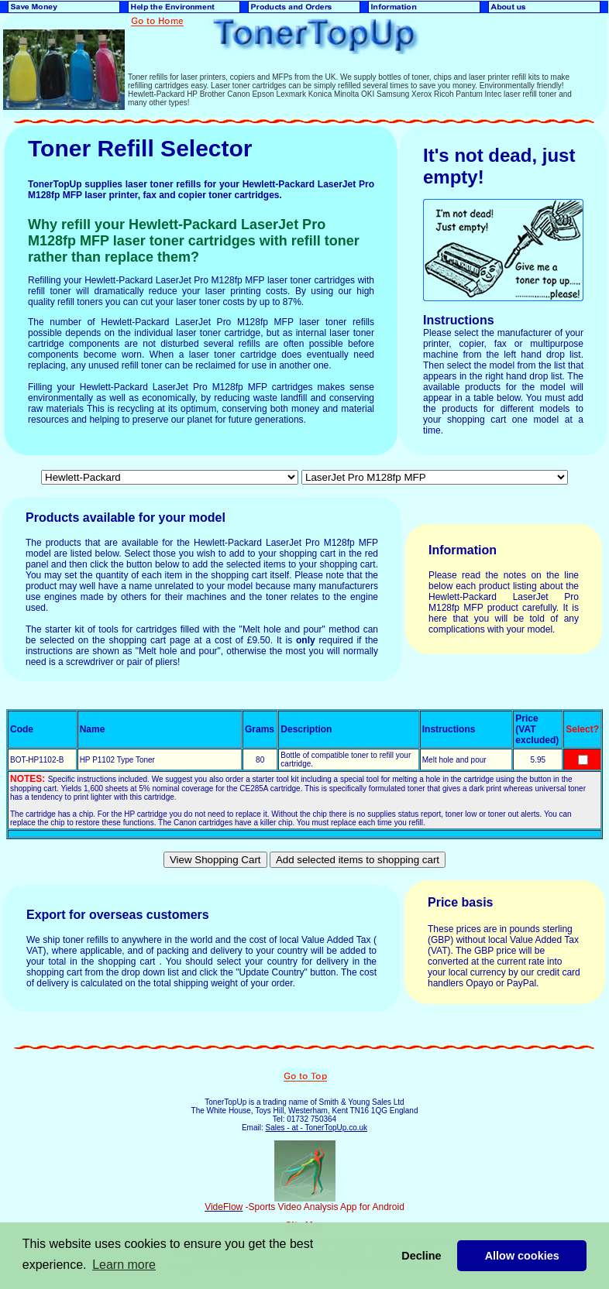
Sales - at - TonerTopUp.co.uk (316, 1127)
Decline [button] (421, 1256)
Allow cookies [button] (522, 1256)
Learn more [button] (124, 1264)
